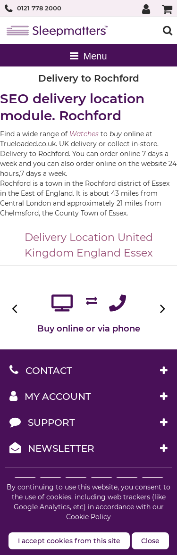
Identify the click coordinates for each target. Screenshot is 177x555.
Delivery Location (70, 237)
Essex (138, 253)
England (98, 253)
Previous (15, 308)
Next (161, 308)
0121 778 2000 (39, 8)
